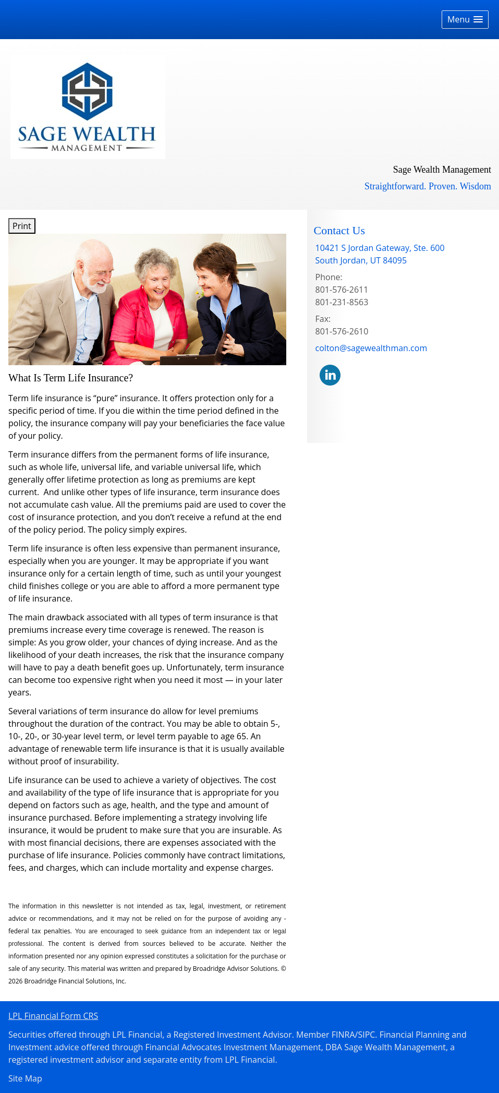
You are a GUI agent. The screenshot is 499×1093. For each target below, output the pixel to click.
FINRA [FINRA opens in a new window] (343, 1034)
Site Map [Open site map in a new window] (25, 1078)
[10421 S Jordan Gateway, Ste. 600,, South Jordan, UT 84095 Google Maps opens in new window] (380, 254)
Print (22, 226)
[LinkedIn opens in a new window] (330, 374)
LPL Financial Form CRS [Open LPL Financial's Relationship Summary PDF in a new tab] (53, 1016)
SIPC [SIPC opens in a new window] (366, 1034)
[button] (465, 19)
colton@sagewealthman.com (371, 348)
